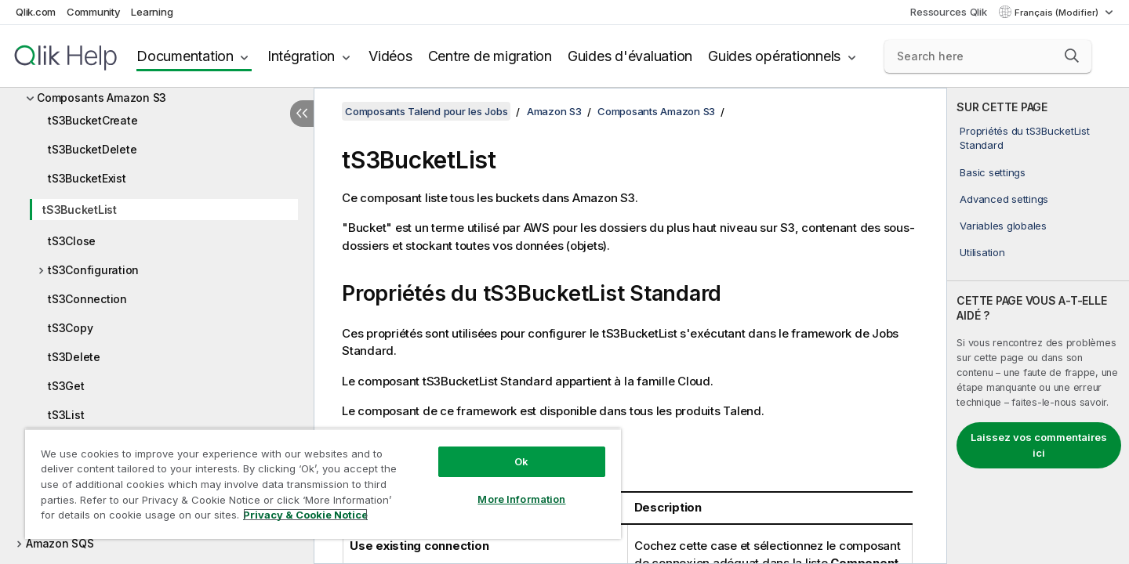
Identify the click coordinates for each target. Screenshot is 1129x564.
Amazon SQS (60, 543)
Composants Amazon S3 (101, 97)
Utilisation (982, 252)
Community (94, 11)
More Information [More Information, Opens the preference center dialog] (521, 499)
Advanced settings (1004, 199)
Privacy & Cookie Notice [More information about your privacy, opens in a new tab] (305, 514)
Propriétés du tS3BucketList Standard (1024, 138)
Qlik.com (36, 11)
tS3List (66, 414)
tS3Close (72, 241)
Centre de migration (490, 56)
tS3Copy (70, 327)
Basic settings (993, 172)
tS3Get (66, 385)
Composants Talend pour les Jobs (426, 111)
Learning (151, 11)
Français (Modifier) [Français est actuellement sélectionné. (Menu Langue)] (1058, 12)
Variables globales (1003, 225)
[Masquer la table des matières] (302, 113)
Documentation (185, 56)
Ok (521, 461)
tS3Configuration (93, 270)
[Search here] (988, 56)
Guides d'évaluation (630, 56)
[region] (323, 483)
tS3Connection (87, 299)
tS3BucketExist (87, 178)
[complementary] (1038, 326)
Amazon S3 (554, 111)
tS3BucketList (79, 209)
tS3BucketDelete (92, 149)
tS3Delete (74, 356)
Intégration (301, 56)
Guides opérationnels (774, 56)
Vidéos (390, 56)
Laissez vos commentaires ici (1039, 445)
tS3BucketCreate (92, 120)
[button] (1072, 55)
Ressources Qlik (948, 11)
